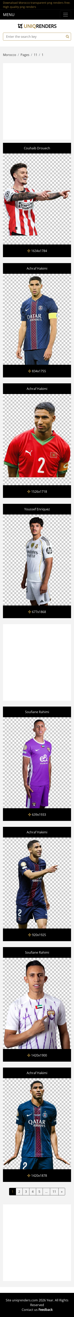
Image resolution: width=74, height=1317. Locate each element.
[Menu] (65, 15)
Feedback (45, 1310)
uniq (37, 26)
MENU (9, 14)
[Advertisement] (37, 101)
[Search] (67, 36)
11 (54, 1191)
